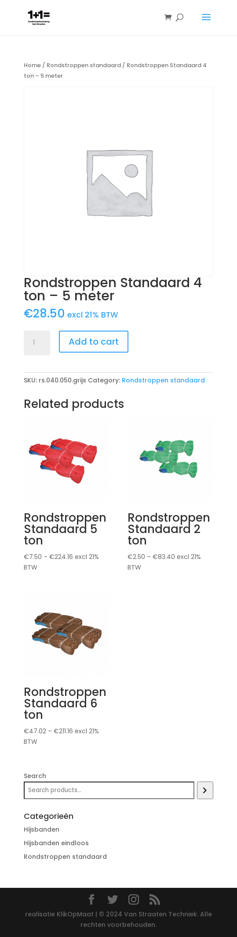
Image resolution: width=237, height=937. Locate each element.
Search (35, 775)
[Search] (205, 790)
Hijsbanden (41, 829)
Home (32, 65)
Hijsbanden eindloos (56, 843)
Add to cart (94, 341)
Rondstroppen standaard (84, 65)
